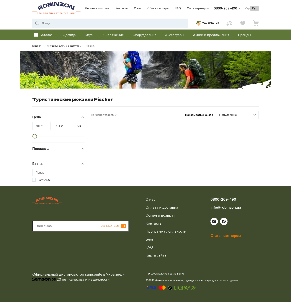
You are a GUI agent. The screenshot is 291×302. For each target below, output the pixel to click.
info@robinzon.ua (225, 207)
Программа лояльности (166, 231)
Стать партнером (198, 8)
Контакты (121, 8)
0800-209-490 (227, 8)
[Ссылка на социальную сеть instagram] (214, 224)
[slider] (34, 136)
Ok (79, 126)
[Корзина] (256, 23)
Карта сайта (156, 255)
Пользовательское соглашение (165, 273)
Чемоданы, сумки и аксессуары (63, 46)
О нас (137, 8)
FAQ (178, 8)
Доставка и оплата (97, 8)
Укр (247, 8)
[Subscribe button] (114, 226)
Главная (36, 46)
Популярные (238, 115)
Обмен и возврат (158, 8)
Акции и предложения (211, 35)
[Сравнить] (229, 23)
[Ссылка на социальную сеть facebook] (224, 224)
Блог (150, 239)
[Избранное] (243, 23)
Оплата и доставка (162, 207)
